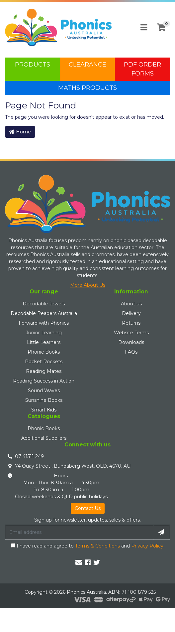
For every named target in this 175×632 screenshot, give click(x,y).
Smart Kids (43, 410)
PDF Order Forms (142, 69)
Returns (131, 323)
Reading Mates (43, 371)
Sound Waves (44, 391)
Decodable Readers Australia (44, 313)
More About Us (87, 285)
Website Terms (131, 333)
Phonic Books (44, 352)
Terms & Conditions (97, 546)
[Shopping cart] (161, 27)
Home (20, 132)
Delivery (131, 313)
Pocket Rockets (43, 362)
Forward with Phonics (44, 323)
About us (131, 304)
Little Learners (43, 342)
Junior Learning (44, 333)
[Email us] (78, 562)
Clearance (87, 64)
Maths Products (87, 87)
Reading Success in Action (43, 381)
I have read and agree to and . (87, 546)
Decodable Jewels (44, 304)
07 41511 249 (29, 456)
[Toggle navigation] (143, 27)
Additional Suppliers (43, 438)
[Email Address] (79, 532)
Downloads (131, 342)
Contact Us (88, 508)
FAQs (131, 352)
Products (32, 64)
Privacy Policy (147, 546)
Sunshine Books (43, 400)
